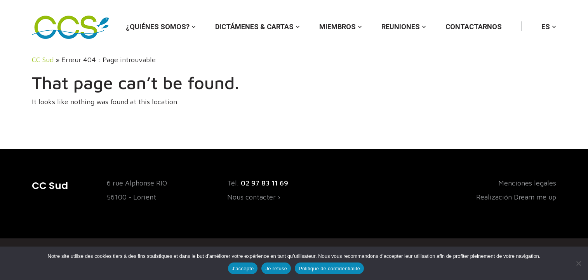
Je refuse (276, 268)
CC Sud (43, 60)
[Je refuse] (578, 263)
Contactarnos (473, 27)
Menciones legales (527, 183)
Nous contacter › (253, 197)
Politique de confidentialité (329, 268)
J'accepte (243, 268)
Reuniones (400, 27)
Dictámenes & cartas (254, 27)
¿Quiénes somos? (158, 27)
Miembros (337, 27)
